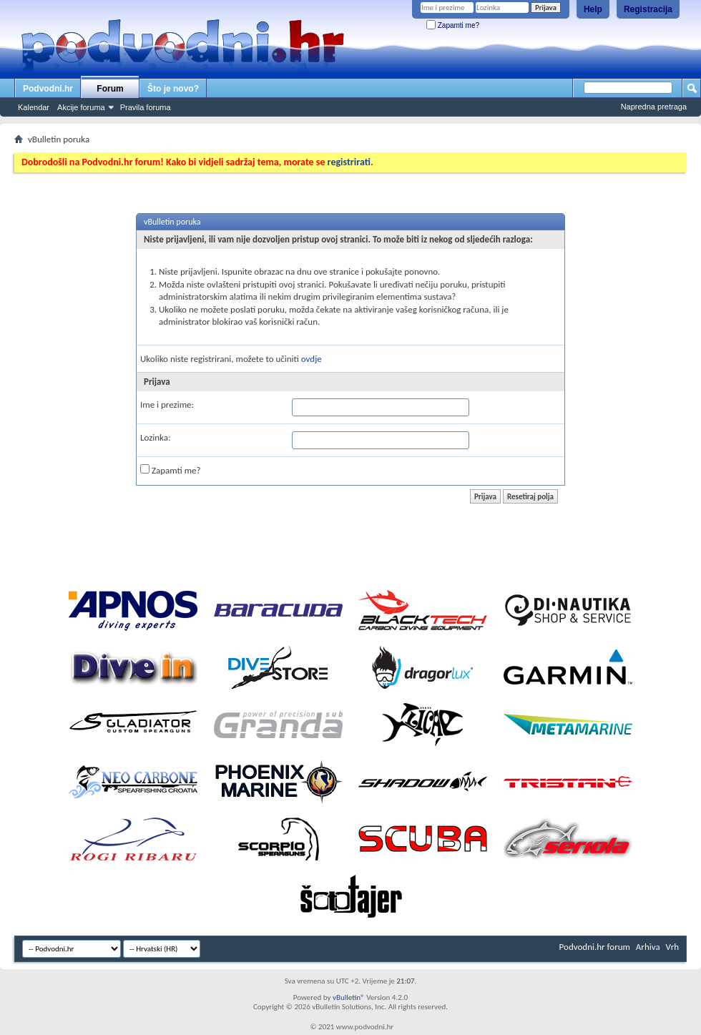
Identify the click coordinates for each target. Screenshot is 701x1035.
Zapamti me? (452, 25)
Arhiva (648, 946)
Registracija (648, 9)
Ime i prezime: (167, 404)
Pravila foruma (145, 107)
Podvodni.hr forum (594, 946)
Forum (110, 89)
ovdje (311, 358)
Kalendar (33, 107)
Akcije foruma (81, 107)
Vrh (672, 946)
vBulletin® (349, 997)
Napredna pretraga (654, 106)
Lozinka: (155, 437)
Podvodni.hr (48, 89)
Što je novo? (173, 89)
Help (593, 9)
